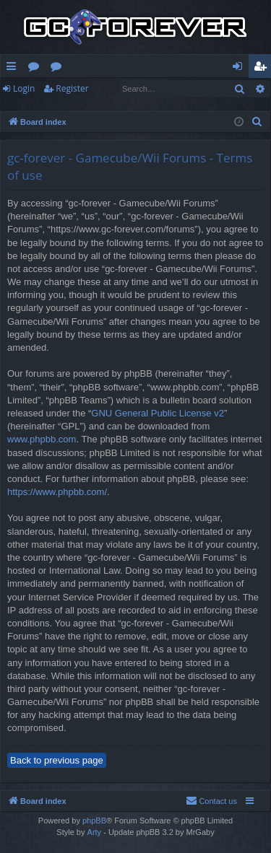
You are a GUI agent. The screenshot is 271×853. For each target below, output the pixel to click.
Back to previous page (56, 760)
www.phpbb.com (41, 439)
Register (72, 88)
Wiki (59, 68)
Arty (94, 832)
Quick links (14, 68)
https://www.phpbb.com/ (57, 491)
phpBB (94, 820)
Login (24, 88)
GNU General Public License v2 (157, 413)
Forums (36, 68)
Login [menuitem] (240, 68)
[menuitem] (257, 122)
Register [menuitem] (263, 68)
